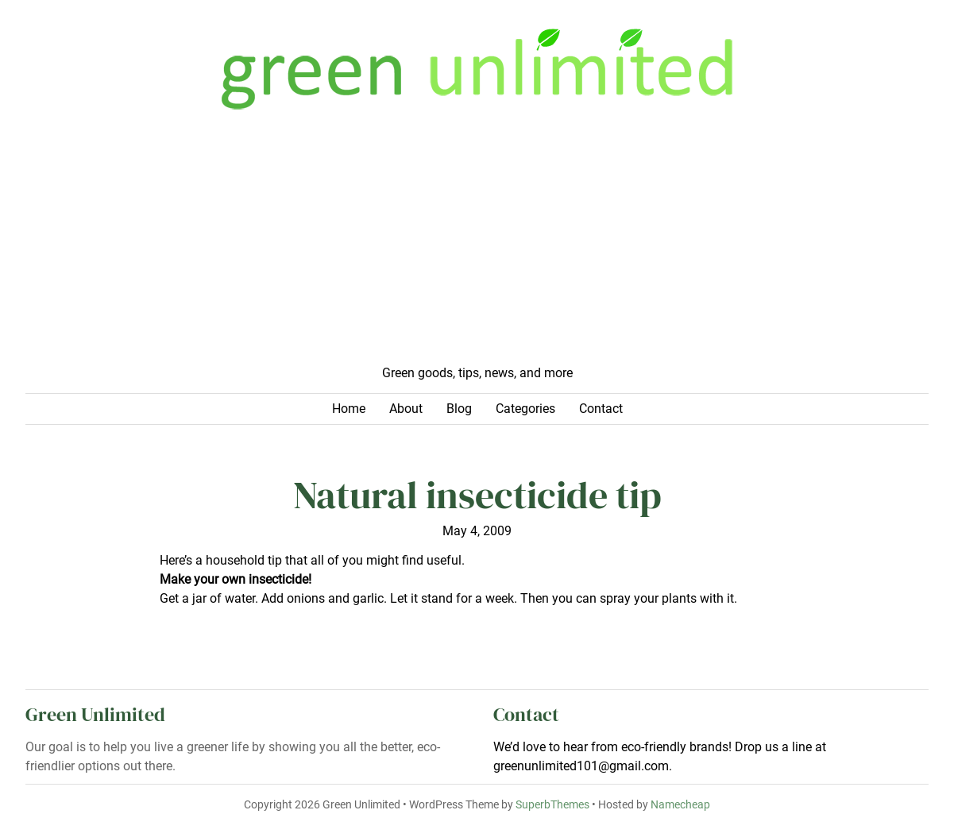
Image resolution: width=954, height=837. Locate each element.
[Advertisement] (477, 244)
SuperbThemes (552, 805)
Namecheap (680, 805)
